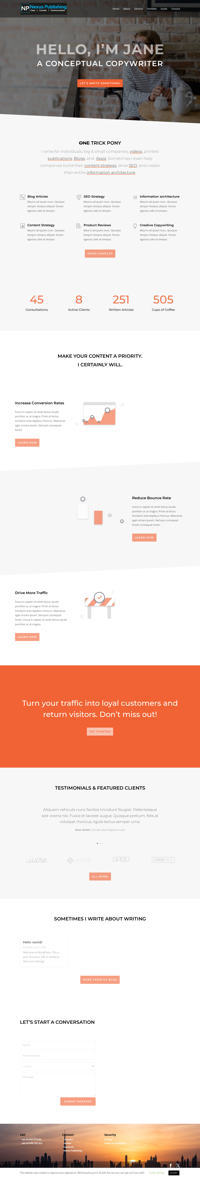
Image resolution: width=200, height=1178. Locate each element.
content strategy (100, 158)
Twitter (67, 1143)
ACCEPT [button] (174, 1172)
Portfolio (152, 9)
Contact (175, 9)
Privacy (108, 1139)
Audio (164, 9)
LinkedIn (68, 1139)
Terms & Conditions (115, 1143)
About (126, 9)
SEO (133, 158)
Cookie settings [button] (157, 1172)
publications (60, 151)
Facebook (68, 1146)
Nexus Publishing (72, 1150)
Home (115, 9)
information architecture (111, 165)
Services (138, 9)
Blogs (79, 151)
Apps (101, 151)
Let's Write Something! (100, 83)
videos (136, 144)
